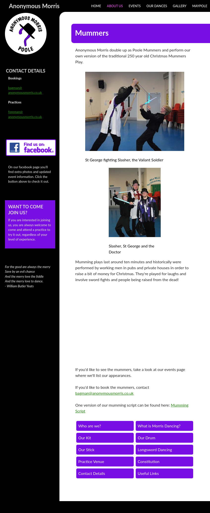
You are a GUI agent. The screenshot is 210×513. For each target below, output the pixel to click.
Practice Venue (91, 461)
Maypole (199, 6)
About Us (115, 6)
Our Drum (146, 437)
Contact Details (91, 473)
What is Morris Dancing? (159, 425)
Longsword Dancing (155, 449)
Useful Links (148, 473)
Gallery (179, 6)
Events (135, 6)
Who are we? (89, 425)
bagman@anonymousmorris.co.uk (104, 393)
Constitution (148, 461)
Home (96, 6)
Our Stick (86, 449)
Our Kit (84, 437)
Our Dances (156, 6)
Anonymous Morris (34, 5)
